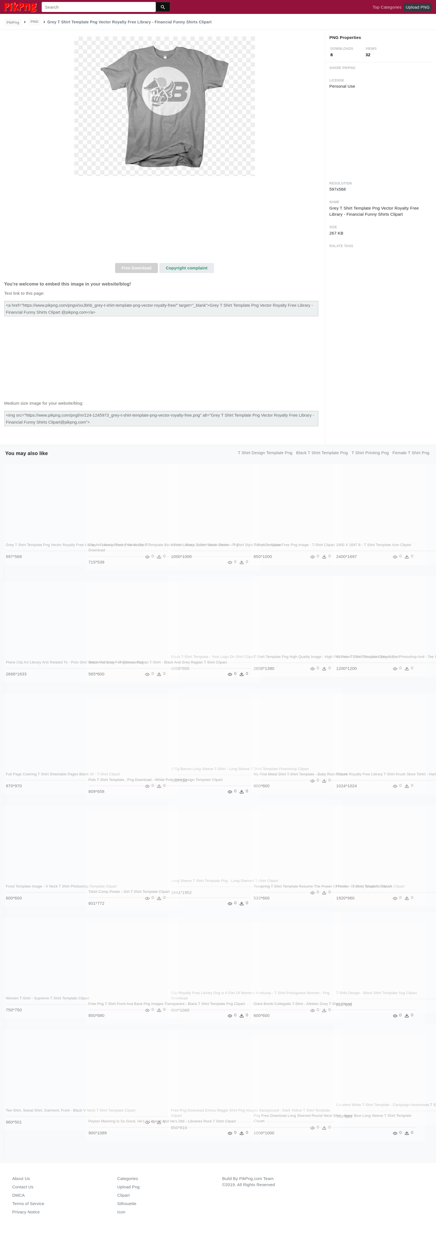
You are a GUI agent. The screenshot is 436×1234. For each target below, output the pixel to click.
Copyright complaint (186, 268)
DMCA (18, 1195)
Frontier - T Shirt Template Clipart (364, 886)
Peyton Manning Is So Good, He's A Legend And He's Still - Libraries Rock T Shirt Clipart (122, 1126)
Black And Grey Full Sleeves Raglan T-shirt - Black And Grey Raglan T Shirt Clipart (121, 667)
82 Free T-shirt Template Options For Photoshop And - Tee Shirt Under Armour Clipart (370, 662)
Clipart (123, 1195)
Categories (127, 1178)
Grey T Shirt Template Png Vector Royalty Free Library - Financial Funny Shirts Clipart (40, 550)
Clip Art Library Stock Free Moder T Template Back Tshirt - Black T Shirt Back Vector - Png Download (123, 550)
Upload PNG (418, 7)
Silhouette (127, 1203)
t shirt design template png (265, 452)
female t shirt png (410, 452)
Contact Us (22, 1186)
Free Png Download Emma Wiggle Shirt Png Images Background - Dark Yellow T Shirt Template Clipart (204, 1115)
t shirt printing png (370, 452)
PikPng (13, 22)
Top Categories (387, 7)
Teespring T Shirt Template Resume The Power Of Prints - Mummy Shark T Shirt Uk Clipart (289, 891)
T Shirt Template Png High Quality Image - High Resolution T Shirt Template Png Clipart (289, 662)
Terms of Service (28, 1203)
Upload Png (128, 1186)
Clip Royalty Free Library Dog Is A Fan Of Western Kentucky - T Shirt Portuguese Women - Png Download (205, 998)
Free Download (137, 268)
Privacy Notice (26, 1212)
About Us (21, 1178)
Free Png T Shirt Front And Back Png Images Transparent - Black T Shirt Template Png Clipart (119, 1009)
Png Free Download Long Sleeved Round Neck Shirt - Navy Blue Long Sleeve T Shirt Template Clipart (290, 1121)
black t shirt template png (322, 452)
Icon (121, 1212)
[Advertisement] (164, 221)
